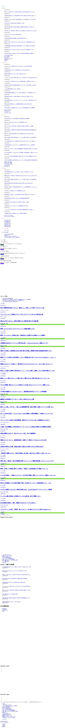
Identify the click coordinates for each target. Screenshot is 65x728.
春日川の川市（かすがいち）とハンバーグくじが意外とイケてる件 (14, 570)
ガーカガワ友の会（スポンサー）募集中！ (10, 705)
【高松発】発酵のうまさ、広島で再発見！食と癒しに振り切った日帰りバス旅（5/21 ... (20, 15)
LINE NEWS (4, 609)
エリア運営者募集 (5, 561)
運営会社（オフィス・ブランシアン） (9, 716)
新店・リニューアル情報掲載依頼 (8, 710)
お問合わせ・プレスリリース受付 (8, 717)
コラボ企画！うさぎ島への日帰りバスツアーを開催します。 (13, 300)
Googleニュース (5, 610)
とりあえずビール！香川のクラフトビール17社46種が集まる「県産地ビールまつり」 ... (20, 81)
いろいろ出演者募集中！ (6, 706)
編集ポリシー (4, 712)
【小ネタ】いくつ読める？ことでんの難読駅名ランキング (15, 190)
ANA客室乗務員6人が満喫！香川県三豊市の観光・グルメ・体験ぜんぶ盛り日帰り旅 (19, 45)
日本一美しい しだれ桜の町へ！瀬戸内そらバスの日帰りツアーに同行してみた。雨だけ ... (20, 30)
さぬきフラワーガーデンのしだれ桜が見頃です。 (13, 34)
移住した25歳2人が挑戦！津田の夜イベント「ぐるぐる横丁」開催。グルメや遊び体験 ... (20, 137)
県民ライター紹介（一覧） (7, 555)
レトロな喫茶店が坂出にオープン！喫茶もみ (12, 88)
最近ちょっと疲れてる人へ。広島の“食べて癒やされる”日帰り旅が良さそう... (16, 574)
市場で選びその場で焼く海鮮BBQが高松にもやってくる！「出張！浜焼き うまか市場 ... (20, 85)
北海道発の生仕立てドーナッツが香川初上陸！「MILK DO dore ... (14, 582)
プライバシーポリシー (6, 713)
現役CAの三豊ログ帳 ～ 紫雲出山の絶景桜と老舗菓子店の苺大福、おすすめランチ (19, 26)
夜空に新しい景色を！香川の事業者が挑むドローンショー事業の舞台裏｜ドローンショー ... (21, 186)
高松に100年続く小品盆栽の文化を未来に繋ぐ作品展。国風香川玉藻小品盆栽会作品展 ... (20, 129)
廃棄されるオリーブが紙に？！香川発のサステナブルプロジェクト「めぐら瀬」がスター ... (21, 175)
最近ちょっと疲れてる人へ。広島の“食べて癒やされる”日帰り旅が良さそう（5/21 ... (19, 11)
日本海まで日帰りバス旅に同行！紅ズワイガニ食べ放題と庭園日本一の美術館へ (19, 53)
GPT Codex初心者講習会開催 (7, 298)
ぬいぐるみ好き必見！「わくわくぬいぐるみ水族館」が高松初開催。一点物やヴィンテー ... (21, 152)
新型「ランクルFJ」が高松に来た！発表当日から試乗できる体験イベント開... (16, 590)
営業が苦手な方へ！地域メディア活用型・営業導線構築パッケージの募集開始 (16, 299)
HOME (3, 703)
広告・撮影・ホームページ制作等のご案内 (10, 711)
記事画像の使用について (6, 714)
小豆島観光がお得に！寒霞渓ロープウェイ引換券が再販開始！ (15, 213)
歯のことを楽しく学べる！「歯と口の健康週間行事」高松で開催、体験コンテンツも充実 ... (21, 148)
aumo (3, 611)
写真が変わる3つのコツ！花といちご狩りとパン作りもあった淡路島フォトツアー (19, 49)
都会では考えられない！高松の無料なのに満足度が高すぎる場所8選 (16, 118)
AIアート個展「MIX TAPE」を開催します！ (10, 301)
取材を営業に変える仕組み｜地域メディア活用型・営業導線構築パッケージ (16, 597)
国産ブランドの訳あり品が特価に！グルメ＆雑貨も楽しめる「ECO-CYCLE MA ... (19, 133)
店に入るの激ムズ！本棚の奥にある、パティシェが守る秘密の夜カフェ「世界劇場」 (19, 107)
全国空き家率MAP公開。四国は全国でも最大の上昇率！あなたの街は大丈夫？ (18, 183)
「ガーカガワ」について (6, 554)
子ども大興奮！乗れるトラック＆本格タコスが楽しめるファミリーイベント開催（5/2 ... (20, 141)
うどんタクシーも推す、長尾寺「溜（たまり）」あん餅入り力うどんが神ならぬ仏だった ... (21, 77)
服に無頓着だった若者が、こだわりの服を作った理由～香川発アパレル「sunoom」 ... (19, 194)
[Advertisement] (32, 680)
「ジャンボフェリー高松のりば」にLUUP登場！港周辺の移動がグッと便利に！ (18, 209)
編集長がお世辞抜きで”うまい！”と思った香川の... (11, 601)
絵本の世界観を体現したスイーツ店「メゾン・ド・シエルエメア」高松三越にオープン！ (20, 100)
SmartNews (4, 608)
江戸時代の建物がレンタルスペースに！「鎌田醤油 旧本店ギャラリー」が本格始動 (19, 144)
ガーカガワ (4, 719)
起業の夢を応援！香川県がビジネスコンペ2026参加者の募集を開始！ (17, 198)
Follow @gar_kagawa (4, 721)
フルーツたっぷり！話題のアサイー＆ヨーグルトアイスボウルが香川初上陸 (18, 66)
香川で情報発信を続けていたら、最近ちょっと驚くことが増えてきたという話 (18, 171)
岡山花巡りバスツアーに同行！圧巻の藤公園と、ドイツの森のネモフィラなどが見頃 (19, 19)
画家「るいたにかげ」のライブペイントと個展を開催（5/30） (15, 122)
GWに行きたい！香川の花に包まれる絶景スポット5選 (14, 23)
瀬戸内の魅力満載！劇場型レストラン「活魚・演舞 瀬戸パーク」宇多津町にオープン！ (20, 92)
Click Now (2, 244)
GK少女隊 (4, 562)
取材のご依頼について (6, 556)
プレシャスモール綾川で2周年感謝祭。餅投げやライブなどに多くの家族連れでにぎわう (20, 156)
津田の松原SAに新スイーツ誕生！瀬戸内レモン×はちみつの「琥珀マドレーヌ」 (19, 96)
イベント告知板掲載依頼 (6, 557)
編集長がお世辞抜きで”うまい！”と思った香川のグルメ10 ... (15, 73)
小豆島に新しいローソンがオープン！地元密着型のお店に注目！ (16, 205)
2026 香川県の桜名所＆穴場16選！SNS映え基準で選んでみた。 (15, 38)
